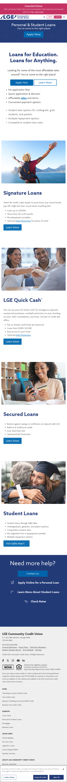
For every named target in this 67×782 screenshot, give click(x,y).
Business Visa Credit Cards (11, 705)
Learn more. (39, 12)
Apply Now (33, 34)
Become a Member (9, 764)
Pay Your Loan (7, 742)
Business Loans (7, 727)
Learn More (45, 82)
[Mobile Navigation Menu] (64, 17)
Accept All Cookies (40, 777)
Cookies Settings (9, 777)
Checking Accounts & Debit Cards (14, 693)
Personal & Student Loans (11, 719)
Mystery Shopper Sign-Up (11, 650)
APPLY (50, 17)
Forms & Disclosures (9, 647)
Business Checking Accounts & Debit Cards (18, 701)
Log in (58, 17)
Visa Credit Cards (8, 697)
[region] (33, 774)
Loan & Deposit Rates (10, 749)
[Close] (63, 769)
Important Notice (33, 5)
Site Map (38, 650)
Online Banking (7, 738)
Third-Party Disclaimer (38, 647)
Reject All (56, 777)
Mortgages (6, 723)
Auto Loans (6, 715)
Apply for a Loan (8, 746)
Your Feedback (28, 650)
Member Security (8, 753)
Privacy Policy (23, 647)
